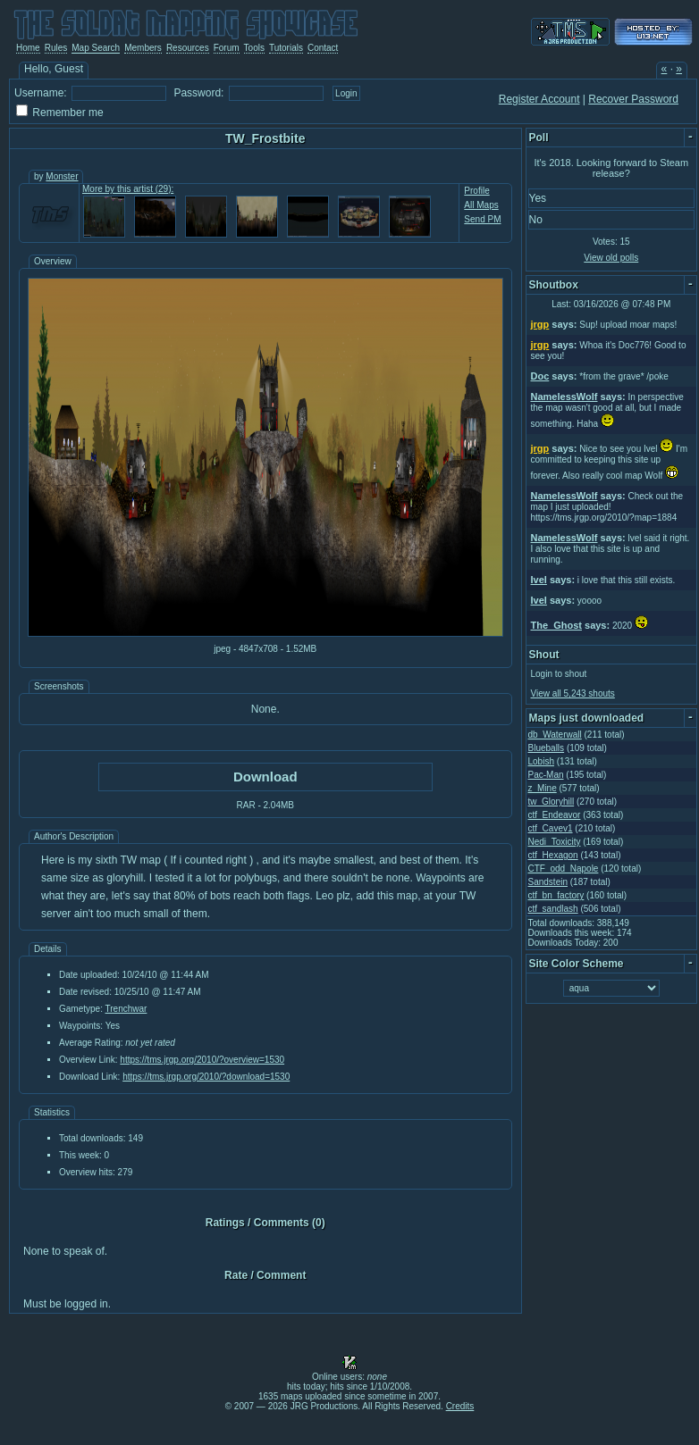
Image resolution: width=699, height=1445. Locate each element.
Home (28, 48)
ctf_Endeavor (554, 815)
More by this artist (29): (127, 189)
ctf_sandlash (553, 909)
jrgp (540, 324)
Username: (40, 93)
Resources (187, 48)
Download (265, 776)
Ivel (539, 579)
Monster (62, 176)
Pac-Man (546, 775)
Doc (540, 376)
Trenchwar (126, 1009)
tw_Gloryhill (551, 801)
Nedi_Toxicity (554, 842)
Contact (322, 48)
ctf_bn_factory (556, 895)
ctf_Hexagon (553, 855)
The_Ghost (556, 625)
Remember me (67, 112)
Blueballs (546, 748)
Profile (476, 191)
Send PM (482, 219)
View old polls (611, 258)
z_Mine (542, 788)
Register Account (539, 99)
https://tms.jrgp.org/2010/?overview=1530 (202, 1060)
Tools (254, 48)
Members (143, 48)
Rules (56, 48)
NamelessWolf (564, 396)
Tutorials (286, 48)
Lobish (541, 761)
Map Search (96, 48)
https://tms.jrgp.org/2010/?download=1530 (206, 1077)
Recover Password (633, 99)
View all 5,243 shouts (573, 693)
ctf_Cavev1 (550, 828)
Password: (198, 93)
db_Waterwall (555, 734)
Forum (227, 48)
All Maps (481, 205)
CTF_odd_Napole (563, 868)
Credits (460, 1406)
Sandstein (548, 882)
